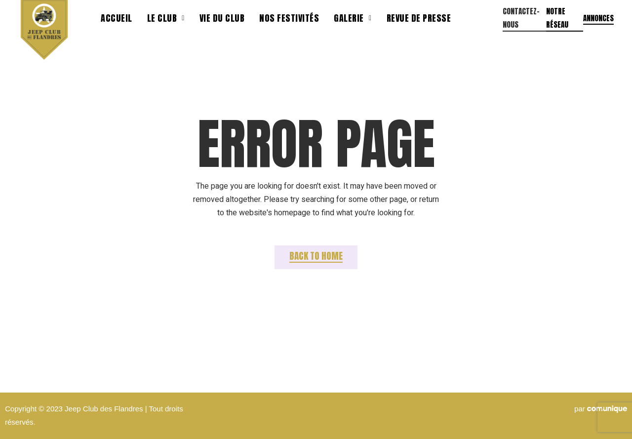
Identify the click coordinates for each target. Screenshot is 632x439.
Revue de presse (419, 18)
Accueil (116, 18)
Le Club (166, 18)
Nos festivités (289, 18)
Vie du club (222, 18)
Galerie (352, 18)
